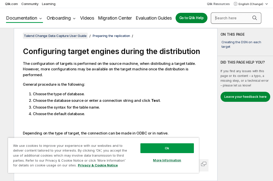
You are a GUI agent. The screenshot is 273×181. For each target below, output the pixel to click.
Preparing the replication (111, 36)
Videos (87, 18)
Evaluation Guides (154, 18)
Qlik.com (11, 4)
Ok (139, 139)
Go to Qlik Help (191, 18)
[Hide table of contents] (6, 36)
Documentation (21, 18)
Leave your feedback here (245, 97)
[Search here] (236, 18)
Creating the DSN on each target (241, 44)
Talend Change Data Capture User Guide (55, 36)
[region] (87, 151)
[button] (254, 17)
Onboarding (59, 18)
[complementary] (245, 104)
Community (30, 4)
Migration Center (115, 18)
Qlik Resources (218, 4)
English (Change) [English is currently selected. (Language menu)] (251, 4)
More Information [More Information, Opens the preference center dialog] (140, 151)
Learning (48, 4)
